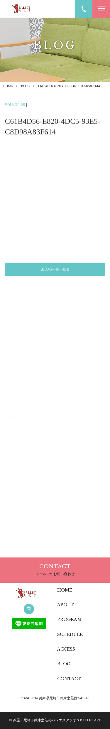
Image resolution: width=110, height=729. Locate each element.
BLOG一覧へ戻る (55, 270)
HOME (8, 86)
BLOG (25, 86)
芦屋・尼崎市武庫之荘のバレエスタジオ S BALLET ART (57, 720)
